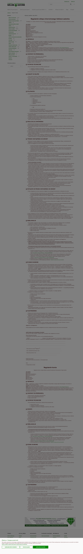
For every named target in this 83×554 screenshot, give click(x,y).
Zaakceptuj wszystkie (40, 547)
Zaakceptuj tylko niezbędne (11, 547)
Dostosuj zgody (26, 547)
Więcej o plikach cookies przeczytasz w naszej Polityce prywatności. (14, 544)
